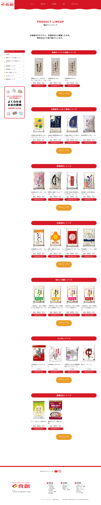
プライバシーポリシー (46, 499)
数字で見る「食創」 (81, 486)
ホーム (32, 4)
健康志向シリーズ (15, 79)
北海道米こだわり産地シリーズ (15, 61)
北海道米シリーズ (15, 69)
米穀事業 (51, 485)
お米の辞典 (52, 488)
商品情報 (51, 487)
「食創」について (80, 485)
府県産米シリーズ (15, 66)
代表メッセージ (66, 485)
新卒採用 (78, 491)
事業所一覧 (65, 488)
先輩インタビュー (80, 489)
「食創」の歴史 (66, 489)
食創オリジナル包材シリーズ (15, 57)
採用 (64, 4)
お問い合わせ (74, 4)
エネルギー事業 (52, 491)
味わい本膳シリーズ (15, 72)
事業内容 (43, 4)
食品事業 (51, 490)
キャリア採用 (79, 492)
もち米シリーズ (15, 76)
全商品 (15, 54)
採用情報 (78, 483)
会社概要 (54, 4)
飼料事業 (51, 493)
